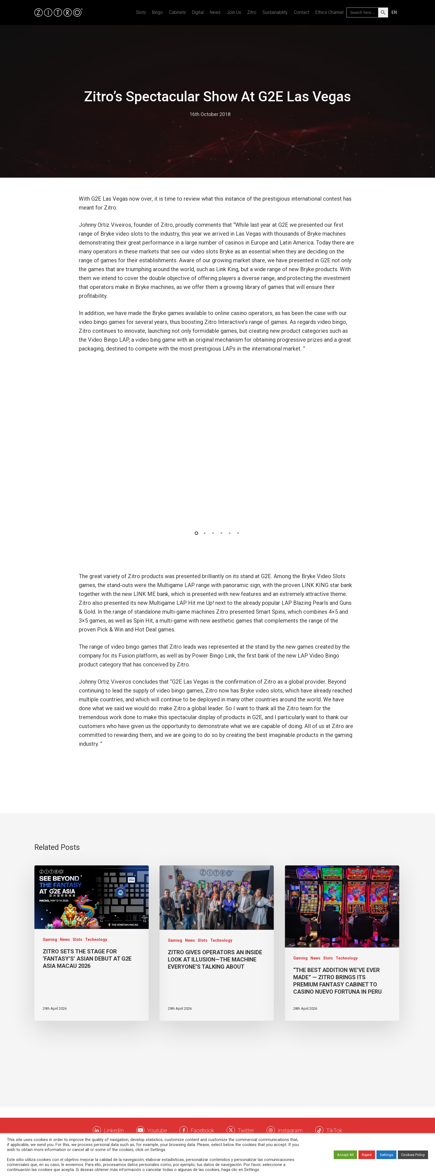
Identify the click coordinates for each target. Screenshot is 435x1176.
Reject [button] (367, 1155)
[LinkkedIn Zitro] (97, 1130)
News (215, 12)
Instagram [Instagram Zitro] (290, 1130)
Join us (234, 12)
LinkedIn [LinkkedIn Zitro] (114, 1130)
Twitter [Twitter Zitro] (246, 1130)
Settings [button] (386, 1155)
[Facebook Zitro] (183, 1130)
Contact (301, 12)
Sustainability (275, 12)
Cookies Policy (413, 1155)
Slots (141, 12)
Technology (96, 939)
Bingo (157, 12)
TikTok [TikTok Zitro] (334, 1130)
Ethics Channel (329, 12)
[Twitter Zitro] (231, 1130)
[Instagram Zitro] (271, 1130)
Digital (198, 12)
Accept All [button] (345, 1155)
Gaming (50, 939)
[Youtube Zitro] (140, 1130)
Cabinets (177, 12)
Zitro (251, 12)
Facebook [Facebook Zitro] (202, 1130)
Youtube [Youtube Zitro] (157, 1130)
